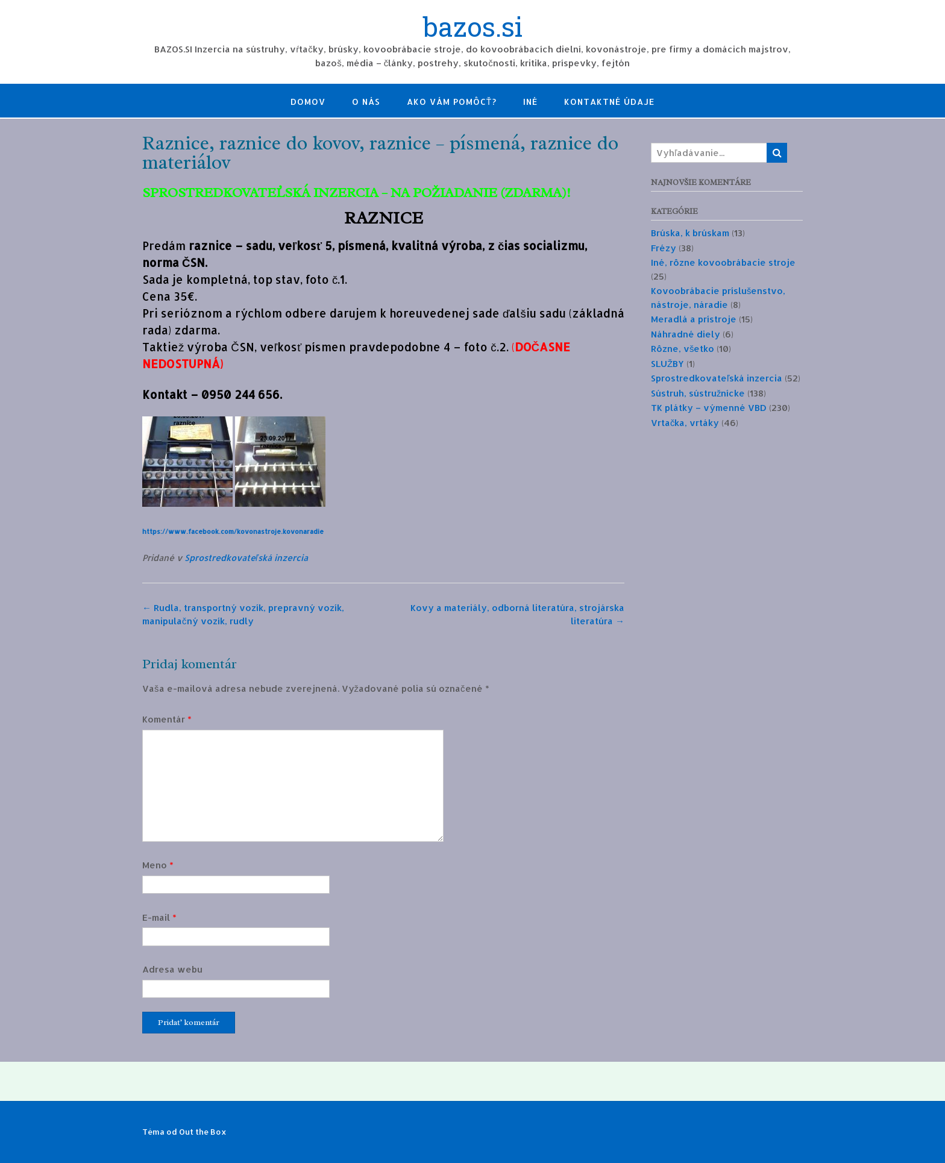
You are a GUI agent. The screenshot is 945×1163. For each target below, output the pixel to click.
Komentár (167, 719)
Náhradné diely (685, 334)
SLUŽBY (667, 363)
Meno (158, 865)
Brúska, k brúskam (690, 233)
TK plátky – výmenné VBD (709, 407)
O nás (366, 101)
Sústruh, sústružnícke (698, 393)
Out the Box (203, 1131)
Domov (307, 101)
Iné (530, 101)
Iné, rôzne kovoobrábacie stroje (723, 262)
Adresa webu (172, 969)
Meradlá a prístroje (693, 319)
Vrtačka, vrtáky (685, 422)
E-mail (159, 917)
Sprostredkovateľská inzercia (246, 557)
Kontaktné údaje (609, 101)
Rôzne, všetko (683, 348)
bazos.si (473, 28)
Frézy (663, 248)
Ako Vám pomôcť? (452, 101)
